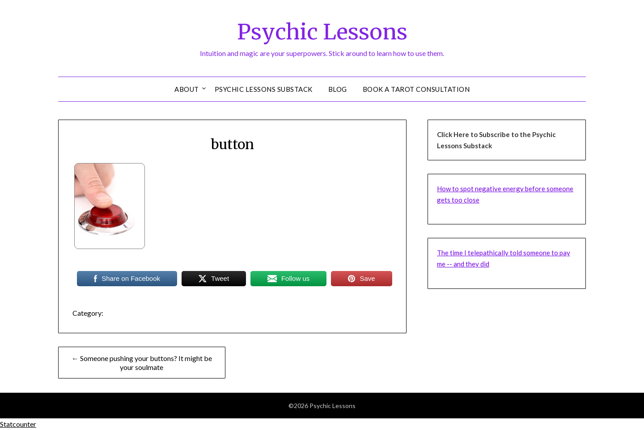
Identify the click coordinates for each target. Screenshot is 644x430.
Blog (337, 89)
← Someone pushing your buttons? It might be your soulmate (142, 362)
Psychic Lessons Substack (264, 89)
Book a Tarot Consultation (416, 89)
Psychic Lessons (322, 31)
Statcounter (18, 424)
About (186, 89)
